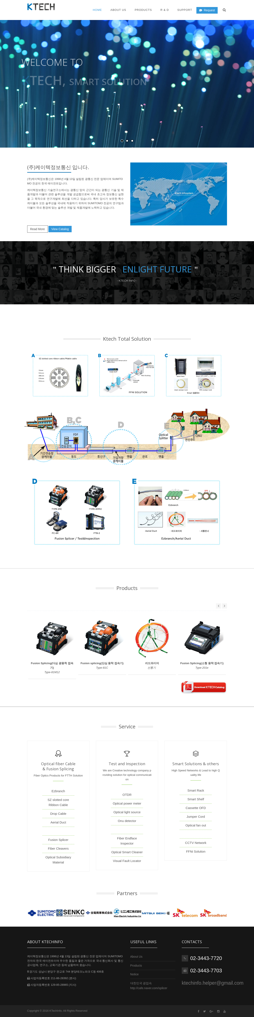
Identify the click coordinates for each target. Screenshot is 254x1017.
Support (184, 9)
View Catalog (60, 229)
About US (118, 9)
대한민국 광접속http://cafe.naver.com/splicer (148, 985)
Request (207, 10)
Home (97, 9)
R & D (164, 9)
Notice (134, 974)
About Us (136, 956)
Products (143, 9)
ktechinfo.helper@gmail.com (213, 983)
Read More (37, 229)
